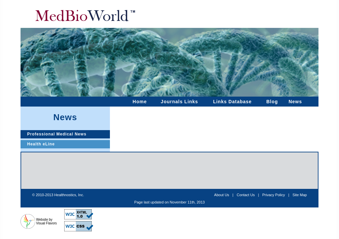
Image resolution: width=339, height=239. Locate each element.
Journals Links (179, 101)
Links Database (232, 101)
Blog (272, 101)
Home (140, 101)
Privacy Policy (273, 195)
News (295, 101)
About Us (221, 195)
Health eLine (41, 144)
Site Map (300, 195)
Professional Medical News (56, 134)
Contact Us (246, 195)
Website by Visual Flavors (46, 221)
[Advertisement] (169, 171)
